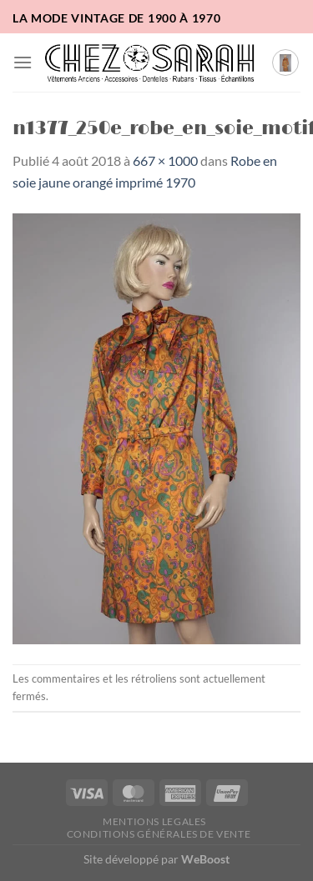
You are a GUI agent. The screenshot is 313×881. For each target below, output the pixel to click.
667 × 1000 (165, 160)
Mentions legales (154, 821)
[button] (23, 62)
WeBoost (205, 859)
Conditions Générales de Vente (159, 834)
